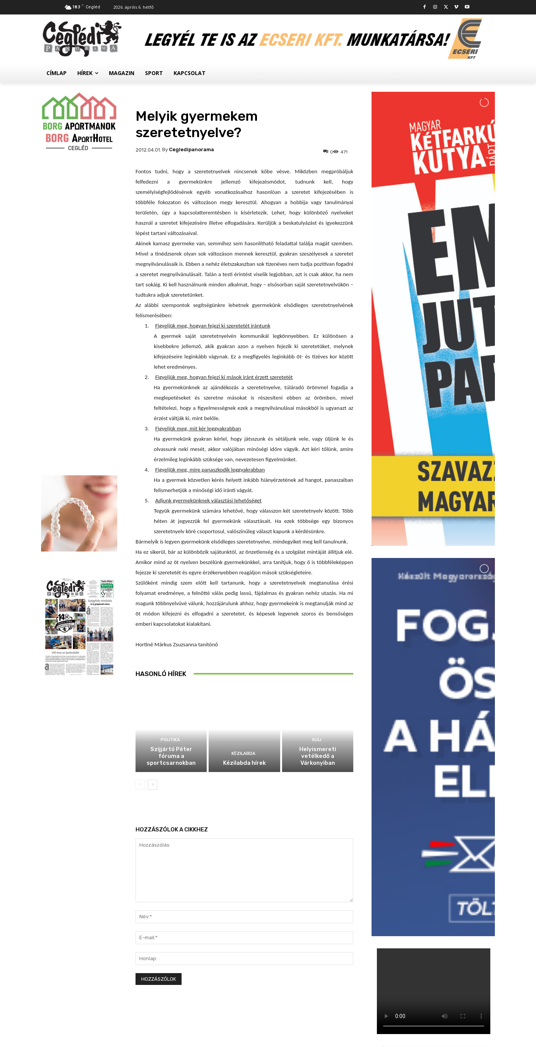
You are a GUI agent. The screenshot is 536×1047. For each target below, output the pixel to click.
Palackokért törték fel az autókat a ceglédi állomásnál (449, 821)
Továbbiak (433, 905)
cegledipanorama (191, 149)
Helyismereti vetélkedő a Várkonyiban (317, 756)
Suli (316, 740)
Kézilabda (243, 753)
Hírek (420, 806)
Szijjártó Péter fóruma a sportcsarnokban (171, 756)
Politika (170, 740)
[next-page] (152, 785)
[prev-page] (140, 785)
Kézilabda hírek (244, 762)
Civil (419, 864)
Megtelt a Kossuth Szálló (449, 873)
